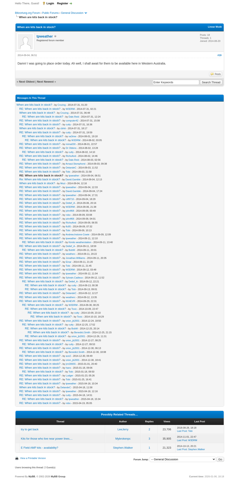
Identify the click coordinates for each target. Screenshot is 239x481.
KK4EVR (70, 301)
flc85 (68, 226)
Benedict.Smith (82, 332)
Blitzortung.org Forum (27, 12)
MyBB (31, 476)
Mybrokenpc (123, 438)
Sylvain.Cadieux (74, 277)
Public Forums (50, 12)
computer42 (72, 120)
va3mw (72, 136)
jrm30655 (71, 364)
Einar (68, 262)
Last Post (182, 431)
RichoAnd (71, 156)
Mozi (62, 183)
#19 (219, 55)
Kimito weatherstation (80, 242)
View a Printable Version (33, 458)
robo (68, 215)
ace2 (68, 356)
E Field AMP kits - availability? (39, 447)
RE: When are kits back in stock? (40, 108)
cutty (68, 124)
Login (50, 3)
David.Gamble (73, 179)
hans (68, 367)
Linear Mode (215, 26)
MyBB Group (58, 476)
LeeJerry (122, 429)
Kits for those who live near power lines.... (47, 438)
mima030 (70, 144)
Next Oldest (26, 81)
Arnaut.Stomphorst (76, 163)
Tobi (68, 171)
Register (62, 3)
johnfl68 (70, 210)
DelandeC (71, 167)
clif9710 (70, 199)
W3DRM (70, 109)
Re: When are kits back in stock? (39, 179)
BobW (72, 250)
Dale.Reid (74, 116)
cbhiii (63, 128)
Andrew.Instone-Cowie (77, 234)
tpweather (45, 36)
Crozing (62, 105)
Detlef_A (70, 203)
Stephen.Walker (123, 447)
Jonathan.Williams (75, 258)
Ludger (69, 375)
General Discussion (72, 12)
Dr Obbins (71, 148)
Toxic (74, 309)
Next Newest (45, 81)
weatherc (70, 254)
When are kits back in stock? (34, 104)
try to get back (30, 429)
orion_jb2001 (73, 320)
